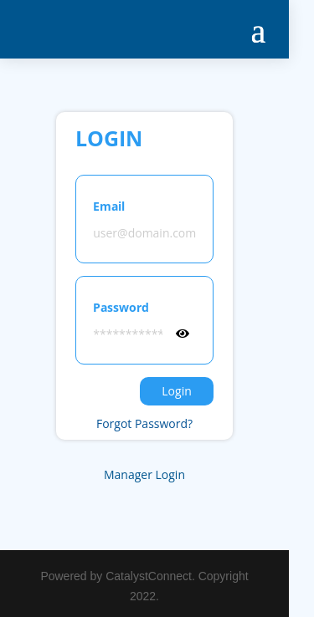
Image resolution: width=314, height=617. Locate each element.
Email (109, 206)
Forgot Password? (144, 423)
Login (176, 391)
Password (121, 307)
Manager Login (144, 474)
